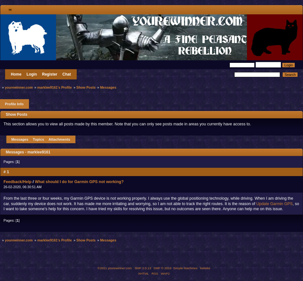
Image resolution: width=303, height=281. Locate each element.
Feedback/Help (18, 182)
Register (49, 74)
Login (31, 74)
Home (16, 74)
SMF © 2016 (163, 268)
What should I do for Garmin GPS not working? (79, 182)
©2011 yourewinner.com (114, 268)
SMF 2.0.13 (143, 268)
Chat (66, 74)
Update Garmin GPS (274, 204)
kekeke (205, 268)
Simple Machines (185, 268)
